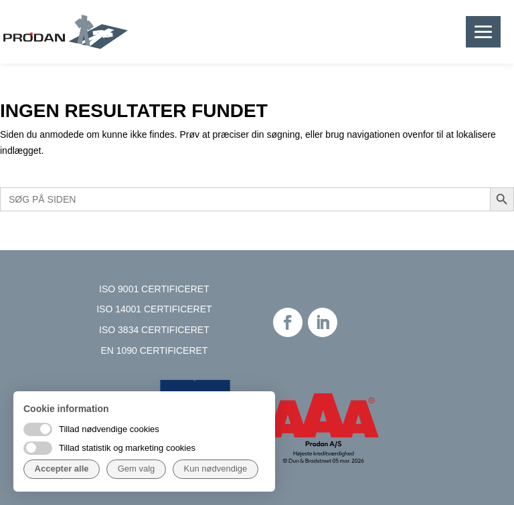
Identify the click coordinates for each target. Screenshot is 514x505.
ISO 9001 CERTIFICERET (154, 289)
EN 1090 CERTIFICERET (153, 350)
